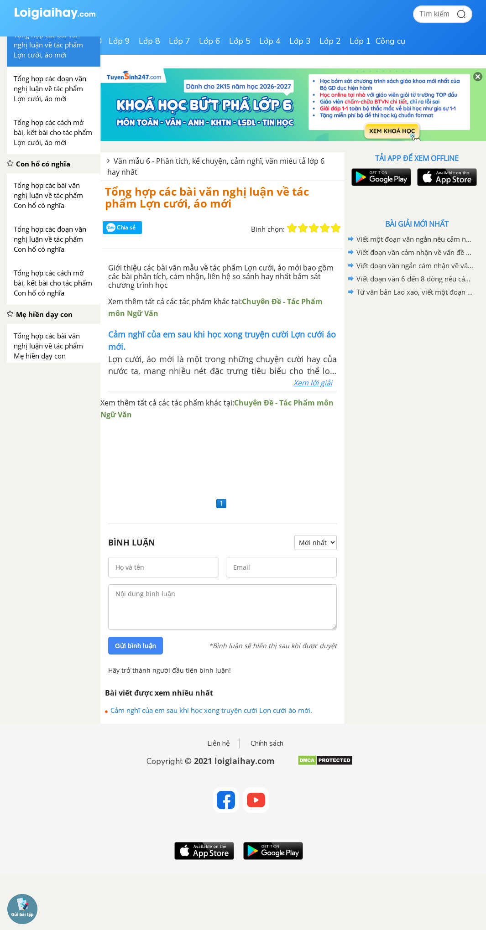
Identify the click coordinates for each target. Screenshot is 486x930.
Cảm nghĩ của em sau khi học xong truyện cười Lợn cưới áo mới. (211, 710)
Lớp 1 (360, 41)
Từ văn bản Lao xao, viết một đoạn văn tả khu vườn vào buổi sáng (415, 291)
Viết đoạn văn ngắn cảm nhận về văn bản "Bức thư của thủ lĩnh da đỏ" (415, 265)
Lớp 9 (119, 41)
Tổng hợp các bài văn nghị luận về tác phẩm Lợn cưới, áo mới (207, 197)
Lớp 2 (330, 41)
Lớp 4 (270, 41)
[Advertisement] (222, 457)
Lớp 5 (240, 41)
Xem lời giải (312, 383)
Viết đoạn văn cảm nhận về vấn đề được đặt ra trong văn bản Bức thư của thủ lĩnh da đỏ (415, 252)
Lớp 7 (179, 41)
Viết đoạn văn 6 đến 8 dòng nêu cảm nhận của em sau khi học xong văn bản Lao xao (415, 278)
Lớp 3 (300, 41)
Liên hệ (218, 743)
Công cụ (390, 41)
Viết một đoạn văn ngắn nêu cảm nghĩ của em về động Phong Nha (415, 239)
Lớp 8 (149, 41)
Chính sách (267, 743)
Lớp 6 (209, 41)
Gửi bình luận (135, 645)
